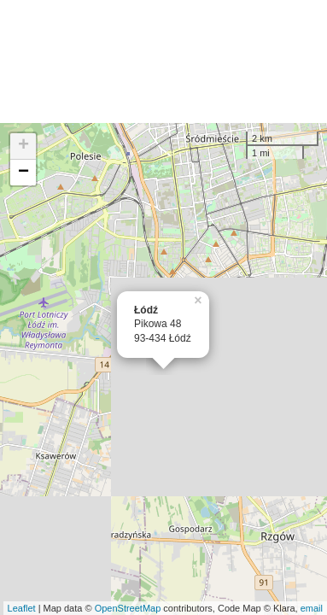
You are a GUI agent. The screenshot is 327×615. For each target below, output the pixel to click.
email (312, 608)
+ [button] (23, 146)
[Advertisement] (163, 61)
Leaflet (22, 608)
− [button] (23, 172)
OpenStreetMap (128, 608)
